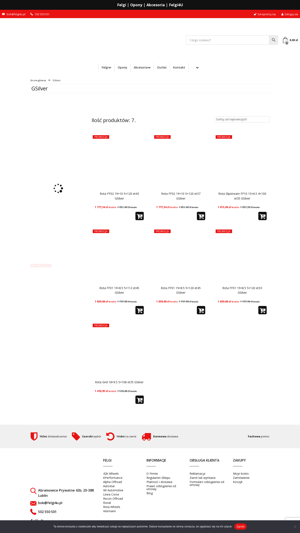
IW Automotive (113, 490)
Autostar (109, 486)
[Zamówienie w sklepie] (242, 119)
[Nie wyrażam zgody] (295, 526)
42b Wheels (111, 474)
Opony (122, 67)
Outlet (162, 67)
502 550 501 (42, 14)
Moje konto (241, 474)
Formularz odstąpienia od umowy (207, 483)
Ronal (107, 503)
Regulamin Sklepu (158, 478)
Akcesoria (141, 67)
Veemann (109, 511)
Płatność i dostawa (159, 482)
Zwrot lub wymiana (202, 478)
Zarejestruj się (265, 14)
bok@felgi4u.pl (16, 14)
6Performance (112, 478)
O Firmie (152, 474)
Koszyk (237, 482)
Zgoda (240, 526)
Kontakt (179, 67)
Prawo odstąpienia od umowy (161, 487)
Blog (149, 493)
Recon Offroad (113, 499)
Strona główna (38, 80)
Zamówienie (241, 478)
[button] (139, 216)
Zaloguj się (289, 14)
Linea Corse (111, 494)
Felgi (105, 67)
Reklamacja (197, 474)
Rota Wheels (111, 507)
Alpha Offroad (112, 482)
